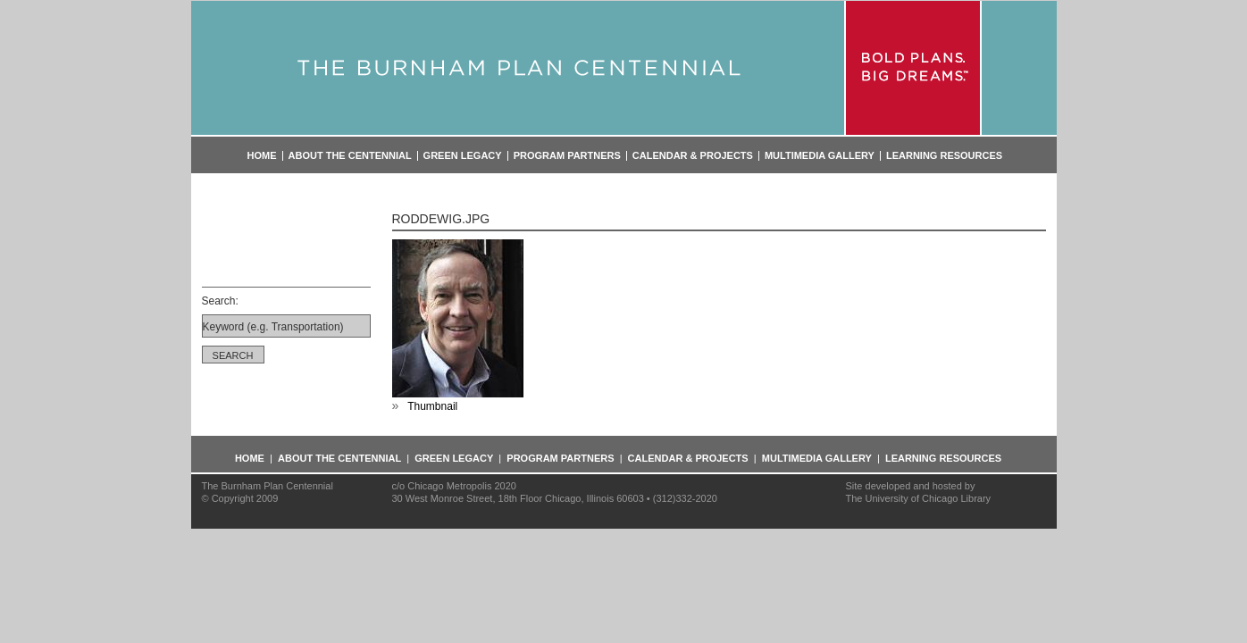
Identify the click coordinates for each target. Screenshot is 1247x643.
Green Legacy (462, 156)
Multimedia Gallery (820, 156)
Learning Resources (944, 156)
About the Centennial (350, 156)
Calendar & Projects (692, 156)
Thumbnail (432, 406)
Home (262, 156)
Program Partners (567, 156)
